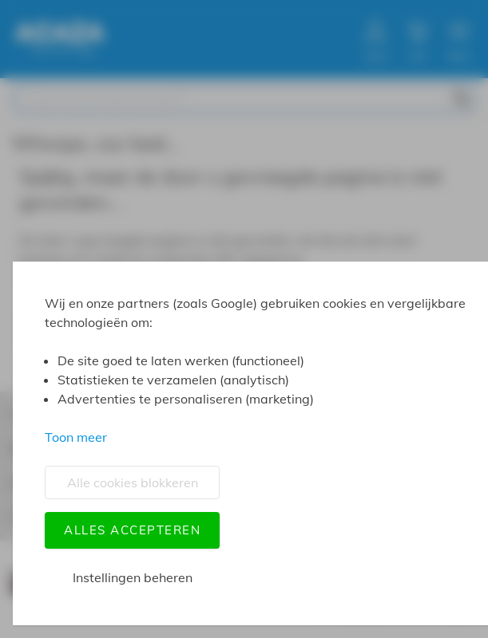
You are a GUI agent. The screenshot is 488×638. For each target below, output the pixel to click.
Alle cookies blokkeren (132, 482)
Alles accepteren (132, 530)
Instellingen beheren (132, 577)
